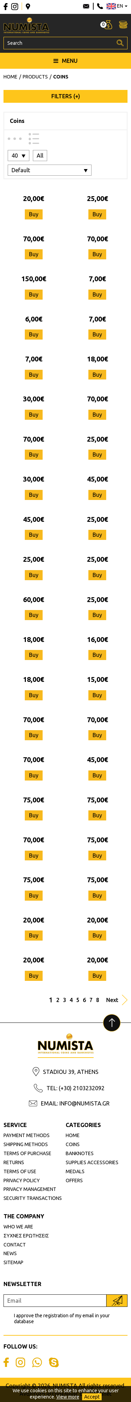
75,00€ (33, 800)
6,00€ (33, 319)
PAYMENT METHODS (26, 1135)
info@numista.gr (86, 6)
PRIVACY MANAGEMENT (29, 1189)
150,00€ (33, 279)
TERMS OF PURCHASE (27, 1153)
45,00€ (97, 479)
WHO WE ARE (18, 1226)
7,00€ (97, 279)
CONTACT (14, 1244)
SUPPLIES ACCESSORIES (92, 1162)
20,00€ (33, 198)
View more (67, 1397)
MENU (65, 61)
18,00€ (97, 359)
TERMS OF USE (19, 1171)
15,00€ (97, 679)
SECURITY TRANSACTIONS (32, 1198)
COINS (73, 1144)
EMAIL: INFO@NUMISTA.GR (75, 1103)
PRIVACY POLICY (21, 1180)
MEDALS (75, 1171)
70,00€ (33, 239)
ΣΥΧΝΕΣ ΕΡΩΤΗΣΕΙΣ (26, 1235)
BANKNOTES (80, 1153)
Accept (92, 1397)
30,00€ (33, 399)
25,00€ (97, 198)
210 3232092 (100, 6)
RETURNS (13, 1162)
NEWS (10, 1253)
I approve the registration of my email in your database (62, 1318)
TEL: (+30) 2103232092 (75, 1088)
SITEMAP (13, 1262)
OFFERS (74, 1180)
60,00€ (33, 599)
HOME (73, 1135)
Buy (33, 214)
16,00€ (97, 639)
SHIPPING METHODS (25, 1144)
